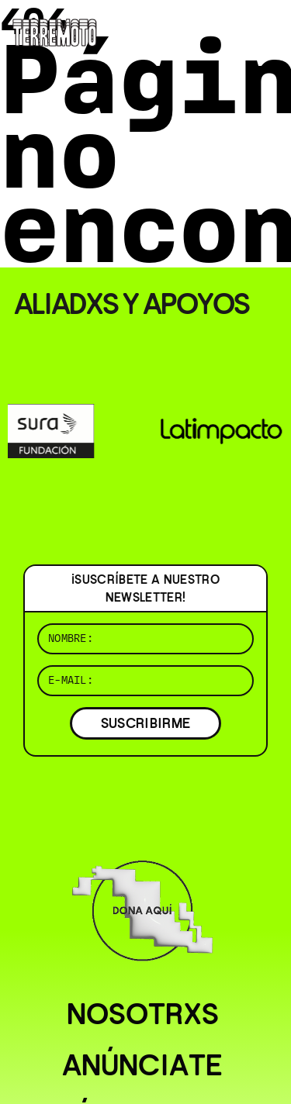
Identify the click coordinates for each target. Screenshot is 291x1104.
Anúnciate (142, 1065)
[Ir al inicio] (54, 30)
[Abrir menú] (266, 31)
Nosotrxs (143, 1014)
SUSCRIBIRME (146, 723)
